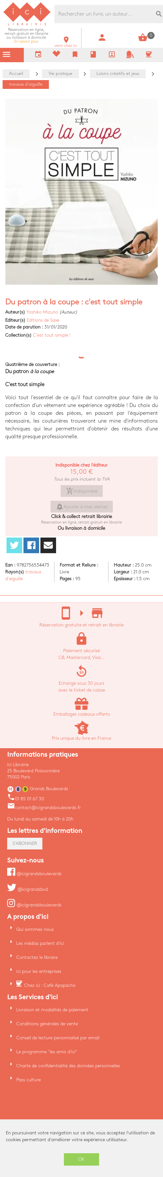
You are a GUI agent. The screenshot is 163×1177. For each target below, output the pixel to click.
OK (81, 1159)
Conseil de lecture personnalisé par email (57, 1038)
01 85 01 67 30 (25, 799)
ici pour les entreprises (38, 971)
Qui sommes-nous (35, 929)
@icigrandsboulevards (34, 874)
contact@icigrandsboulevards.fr (44, 808)
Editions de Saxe (43, 320)
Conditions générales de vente (47, 1024)
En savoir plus (26, 35)
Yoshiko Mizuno (42, 312)
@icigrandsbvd (27, 889)
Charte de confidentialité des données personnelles (68, 1066)
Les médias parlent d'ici (40, 943)
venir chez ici (65, 44)
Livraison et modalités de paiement (52, 1010)
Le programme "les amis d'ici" (46, 1052)
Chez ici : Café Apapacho (50, 985)
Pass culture (28, 1080)
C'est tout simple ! (51, 335)
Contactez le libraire (37, 957)
